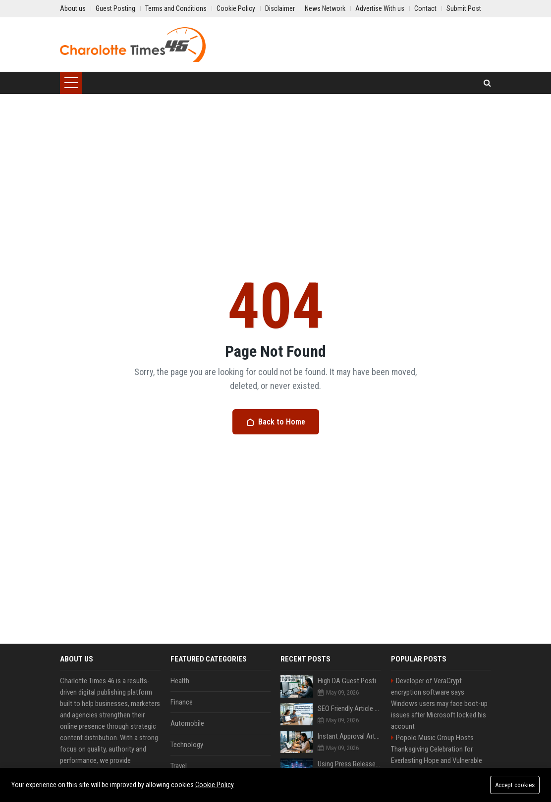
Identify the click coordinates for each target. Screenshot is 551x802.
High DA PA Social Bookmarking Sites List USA (439, 789)
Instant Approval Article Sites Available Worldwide (349, 736)
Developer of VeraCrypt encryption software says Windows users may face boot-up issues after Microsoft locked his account (439, 703)
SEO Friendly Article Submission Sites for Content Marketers (349, 708)
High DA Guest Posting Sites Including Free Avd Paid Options (349, 680)
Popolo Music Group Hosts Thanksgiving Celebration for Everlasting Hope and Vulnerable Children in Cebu (436, 754)
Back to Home (275, 421)
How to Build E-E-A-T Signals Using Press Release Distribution (349, 791)
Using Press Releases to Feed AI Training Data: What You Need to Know (349, 763)
